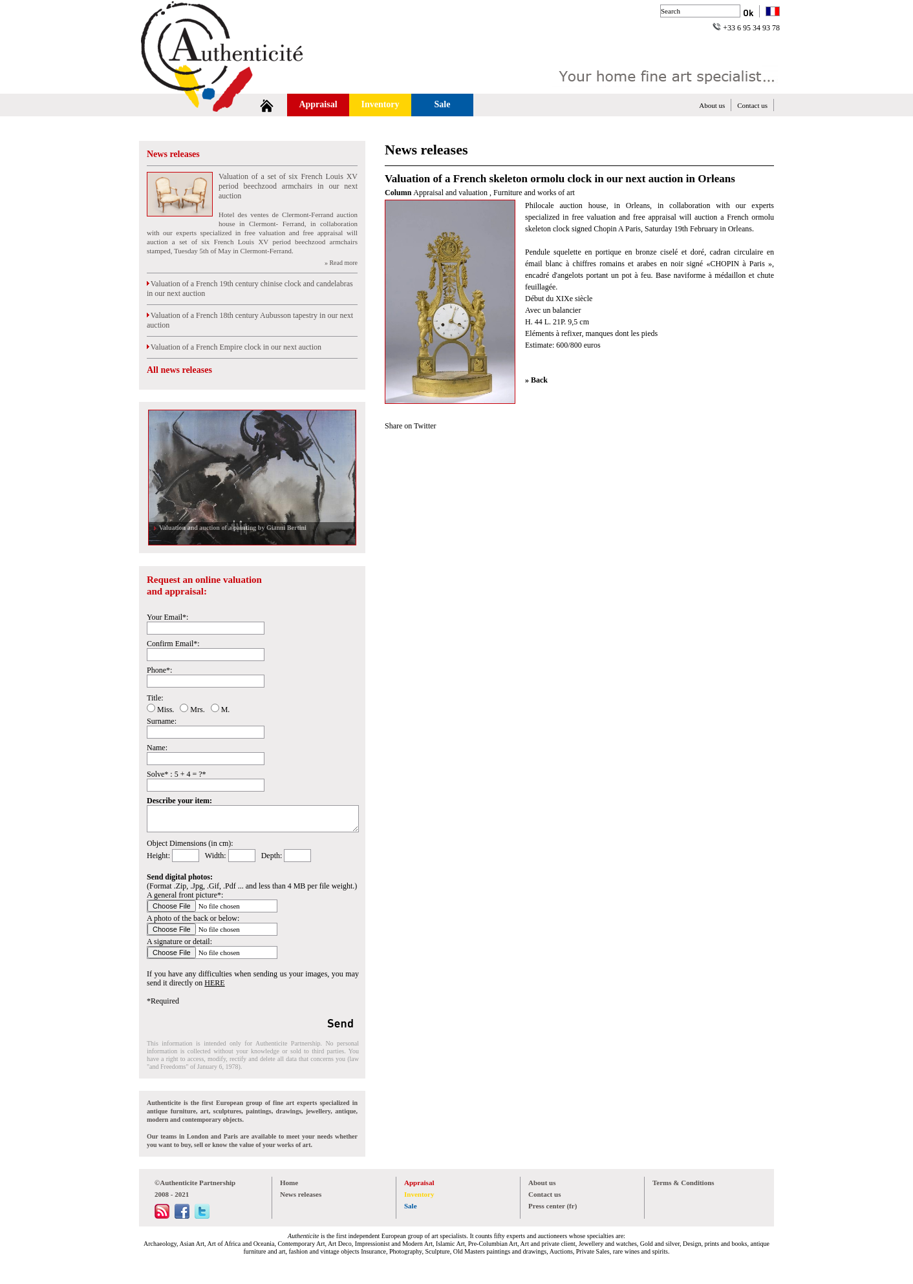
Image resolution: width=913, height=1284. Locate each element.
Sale (443, 104)
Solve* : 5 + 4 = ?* (176, 774)
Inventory (380, 104)
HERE (214, 982)
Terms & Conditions (683, 1182)
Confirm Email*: (173, 643)
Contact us (752, 105)
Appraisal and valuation (451, 192)
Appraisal (318, 104)
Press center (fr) (552, 1206)
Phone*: (159, 670)
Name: (157, 747)
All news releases (179, 370)
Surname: (162, 721)
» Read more (341, 262)
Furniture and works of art (534, 192)
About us (712, 105)
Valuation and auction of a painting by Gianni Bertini (231, 527)
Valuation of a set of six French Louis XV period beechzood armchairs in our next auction (288, 186)
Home (289, 1182)
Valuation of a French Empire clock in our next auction (234, 347)
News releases (173, 154)
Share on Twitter (410, 425)
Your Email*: (167, 617)
